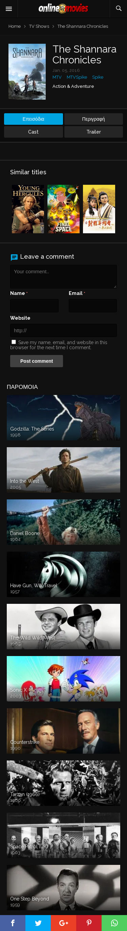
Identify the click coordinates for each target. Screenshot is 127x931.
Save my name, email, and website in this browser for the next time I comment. (58, 345)
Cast (33, 132)
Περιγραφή (93, 119)
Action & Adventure (73, 86)
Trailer (93, 132)
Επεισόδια (33, 119)
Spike (97, 77)
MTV (57, 77)
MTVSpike (77, 77)
